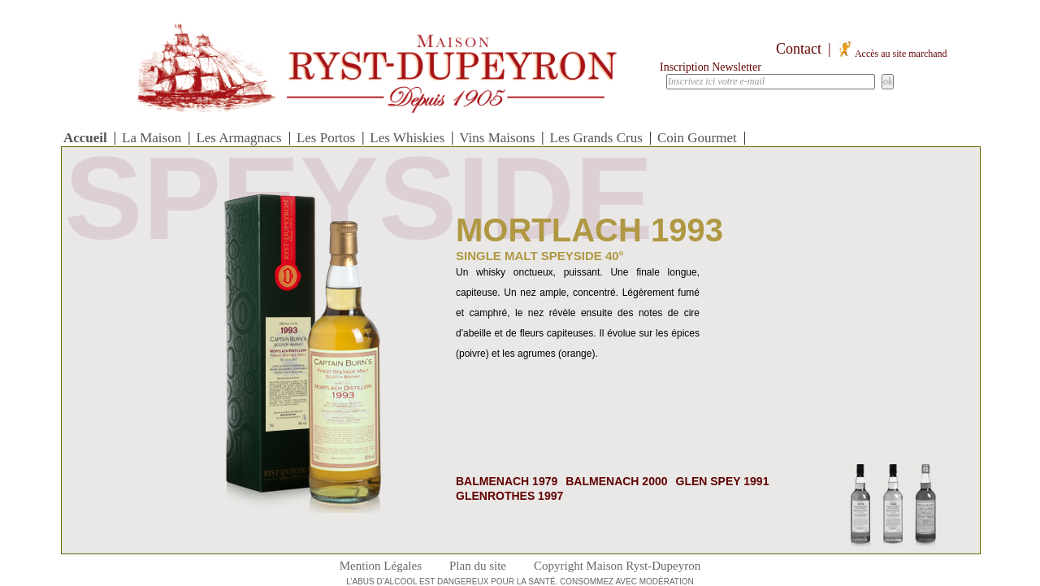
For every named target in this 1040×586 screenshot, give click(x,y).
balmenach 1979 (506, 481)
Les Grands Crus (596, 137)
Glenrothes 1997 (509, 495)
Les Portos (326, 137)
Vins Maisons (497, 137)
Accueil (85, 137)
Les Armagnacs (238, 137)
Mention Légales (381, 565)
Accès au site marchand (892, 53)
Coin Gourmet (697, 137)
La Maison (151, 137)
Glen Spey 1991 (722, 481)
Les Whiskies (407, 137)
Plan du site (477, 565)
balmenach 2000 (616, 481)
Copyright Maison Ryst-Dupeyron (617, 565)
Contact (798, 49)
